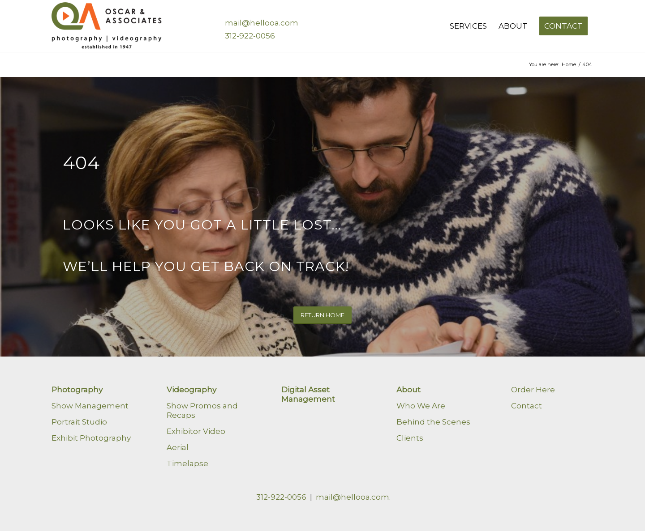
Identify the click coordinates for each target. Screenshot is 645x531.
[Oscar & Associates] (108, 26)
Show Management (90, 405)
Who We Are (420, 405)
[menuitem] (468, 26)
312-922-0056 (250, 35)
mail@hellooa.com (261, 22)
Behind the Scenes (433, 421)
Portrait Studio (79, 421)
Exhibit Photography (91, 437)
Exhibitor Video (196, 431)
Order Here (533, 389)
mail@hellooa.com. (353, 497)
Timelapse (187, 463)
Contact (526, 405)
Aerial (178, 447)
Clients (409, 437)
